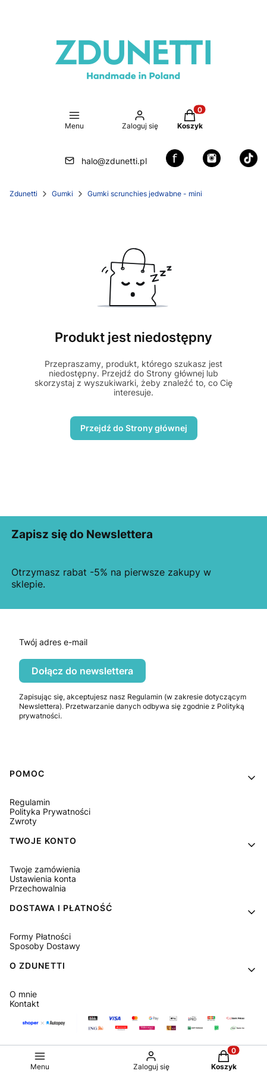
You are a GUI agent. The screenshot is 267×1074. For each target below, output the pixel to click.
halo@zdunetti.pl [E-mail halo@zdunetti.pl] (114, 161)
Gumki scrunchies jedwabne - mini (144, 193)
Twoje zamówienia (45, 869)
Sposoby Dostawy (45, 946)
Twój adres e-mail (53, 642)
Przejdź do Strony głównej (133, 428)
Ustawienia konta (43, 879)
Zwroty (23, 821)
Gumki (62, 193)
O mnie (23, 994)
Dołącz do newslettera (82, 671)
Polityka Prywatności (50, 811)
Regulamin (30, 802)
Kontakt (24, 1003)
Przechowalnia (38, 888)
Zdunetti (23, 193)
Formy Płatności (40, 936)
